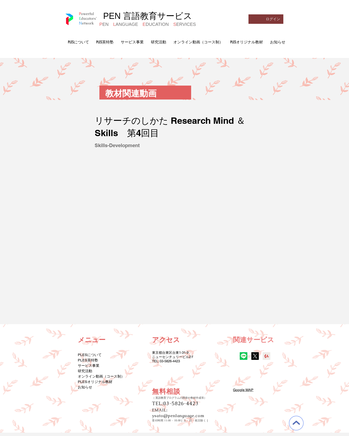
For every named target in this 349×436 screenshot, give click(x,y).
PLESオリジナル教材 (95, 382)
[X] (255, 356)
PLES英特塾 (88, 360)
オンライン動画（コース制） (101, 376)
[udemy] (266, 356)
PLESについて (90, 355)
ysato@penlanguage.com (178, 415)
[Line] (243, 356)
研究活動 (85, 371)
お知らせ (85, 387)
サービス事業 (88, 365)
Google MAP (243, 390)
